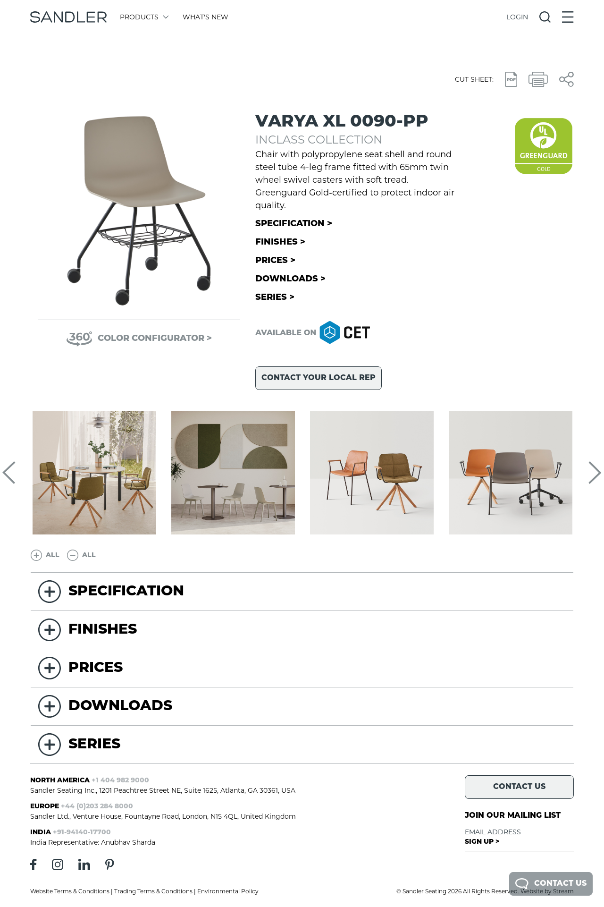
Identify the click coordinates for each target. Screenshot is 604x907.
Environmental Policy (228, 891)
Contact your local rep (318, 378)
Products (144, 17)
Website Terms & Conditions (69, 891)
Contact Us (551, 884)
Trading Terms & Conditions (153, 891)
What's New (205, 17)
